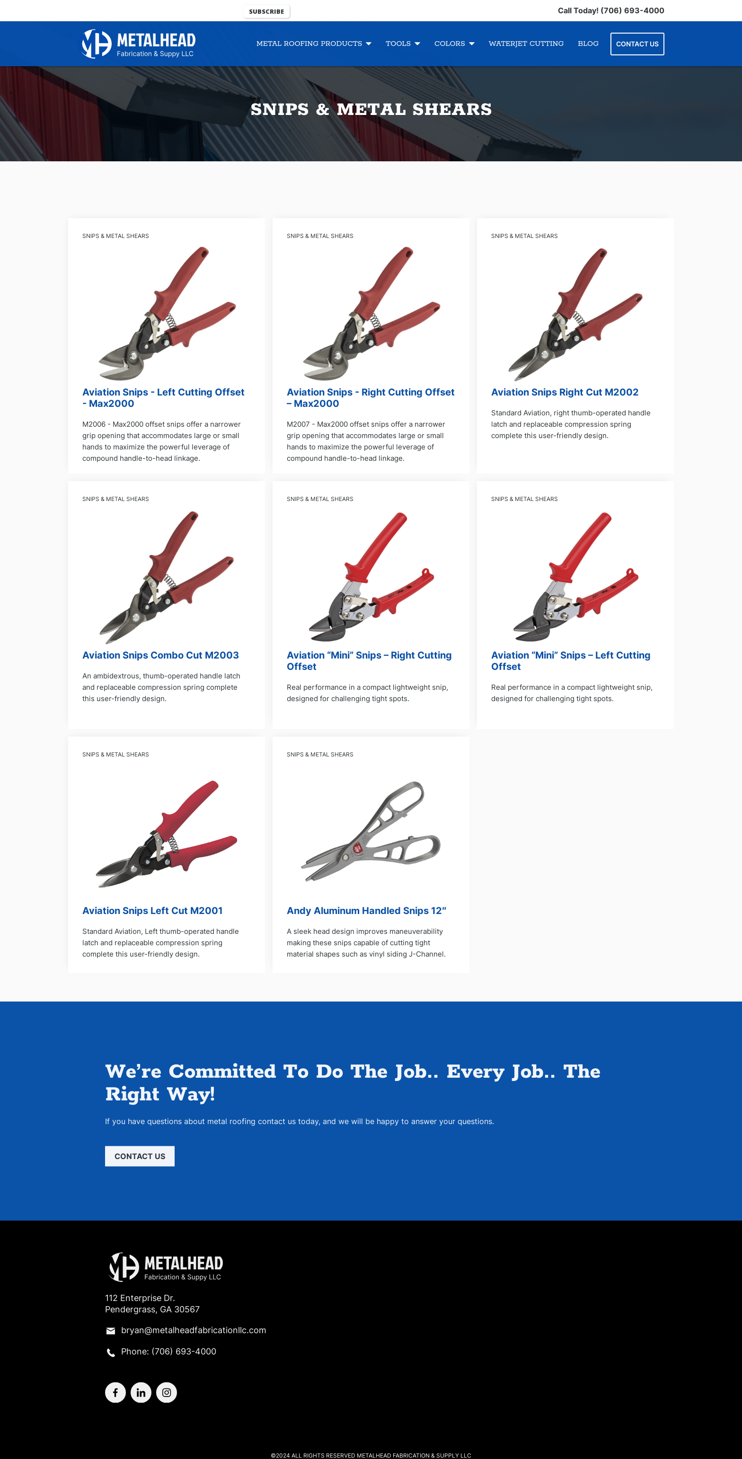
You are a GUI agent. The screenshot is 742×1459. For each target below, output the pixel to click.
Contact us (140, 1161)
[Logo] (132, 44)
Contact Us (637, 44)
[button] (314, 43)
